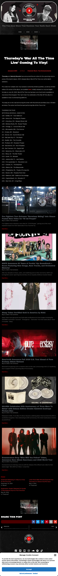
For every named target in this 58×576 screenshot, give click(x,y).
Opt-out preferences (25, 573)
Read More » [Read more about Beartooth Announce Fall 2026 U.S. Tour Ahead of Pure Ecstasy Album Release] (5, 372)
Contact (35, 573)
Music (35, 71)
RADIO (36, 32)
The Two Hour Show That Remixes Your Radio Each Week (29, 26)
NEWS (28, 32)
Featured (30, 71)
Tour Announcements (44, 71)
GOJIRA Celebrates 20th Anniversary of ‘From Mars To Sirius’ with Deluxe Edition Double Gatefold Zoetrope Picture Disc (27, 409)
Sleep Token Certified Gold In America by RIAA (23, 313)
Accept (29, 569)
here (29, 89)
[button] (55, 555)
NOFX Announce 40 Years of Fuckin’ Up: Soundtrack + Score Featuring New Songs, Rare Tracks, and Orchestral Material (28, 266)
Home (20, 32)
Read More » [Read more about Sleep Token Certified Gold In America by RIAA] (5, 324)
